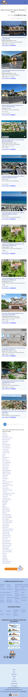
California (2, 589)
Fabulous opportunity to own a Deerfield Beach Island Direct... (13, 140)
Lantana (4, 491)
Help (14, 678)
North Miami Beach (7, 520)
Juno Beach (5, 478)
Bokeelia (4, 442)
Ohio (16, 600)
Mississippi (18, 584)
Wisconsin (23, 600)
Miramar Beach (6, 514)
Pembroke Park (6, 535)
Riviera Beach (6, 542)
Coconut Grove (6, 447)
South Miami (5, 548)
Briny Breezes (6, 446)
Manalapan (5, 501)
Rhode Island (24, 586)
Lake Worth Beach (7, 490)
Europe (2, 614)
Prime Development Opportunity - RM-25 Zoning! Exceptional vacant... (13, 177)
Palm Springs (5, 532)
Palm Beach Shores (7, 530)
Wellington (5, 559)
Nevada (17, 586)
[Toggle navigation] (25, 2)
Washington (24, 597)
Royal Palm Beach (7, 543)
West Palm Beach (7, 561)
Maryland (9, 595)
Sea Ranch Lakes (6, 545)
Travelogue (14, 685)
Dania (3, 454)
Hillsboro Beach (6, 473)
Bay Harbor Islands (7, 438)
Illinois (8, 584)
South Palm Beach (7, 550)
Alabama (2, 584)
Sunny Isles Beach (7, 551)
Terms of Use (24, 691)
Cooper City (5, 449)
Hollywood (5, 475)
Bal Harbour (5, 436)
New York (17, 595)
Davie (3, 455)
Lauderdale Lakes (7, 494)
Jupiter (4, 480)
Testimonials (14, 683)
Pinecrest (5, 538)
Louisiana (9, 589)
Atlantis (4, 433)
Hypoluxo (4, 477)
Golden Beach (6, 464)
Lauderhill (5, 496)
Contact (14, 681)
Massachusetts (11, 597)
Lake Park (5, 486)
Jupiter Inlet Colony (7, 481)
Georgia (2, 600)
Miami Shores (6, 509)
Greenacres (5, 467)
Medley (4, 504)
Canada (9, 611)
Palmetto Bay (5, 533)
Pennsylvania (24, 584)
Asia (1, 611)
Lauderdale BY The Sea (8, 493)
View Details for (9, 45)
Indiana (9, 586)
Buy (14, 672)
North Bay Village (7, 516)
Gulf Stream (5, 468)
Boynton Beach (6, 444)
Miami (4, 506)
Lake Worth (5, 488)
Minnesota (10, 602)
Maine (8, 592)
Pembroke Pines (6, 537)
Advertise (14, 674)
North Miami (5, 519)
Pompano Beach (6, 540)
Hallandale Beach (7, 470)
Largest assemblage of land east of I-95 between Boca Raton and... (13, 244)
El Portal (4, 459)
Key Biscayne (5, 483)
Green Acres (5, 465)
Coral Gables (5, 451)
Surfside (4, 555)
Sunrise (4, 553)
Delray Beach (5, 457)
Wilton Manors (6, 563)
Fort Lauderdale (6, 462)
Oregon (17, 602)
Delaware (2, 595)
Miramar (4, 512)
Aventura (4, 434)
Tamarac (4, 556)
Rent (14, 669)
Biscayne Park (6, 439)
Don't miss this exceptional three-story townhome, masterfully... (12, 314)
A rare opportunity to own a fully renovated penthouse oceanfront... (13, 348)
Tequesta (4, 558)
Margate (4, 503)
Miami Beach (5, 507)
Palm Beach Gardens (7, 529)
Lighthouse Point (7, 499)
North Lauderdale (7, 517)
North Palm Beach (7, 522)
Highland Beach (6, 472)
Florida (2, 597)
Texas (22, 592)
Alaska (2, 586)
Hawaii (2, 602)
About (14, 676)
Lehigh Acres (5, 498)
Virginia (23, 595)
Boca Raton (5, 441)
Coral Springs (5, 452)
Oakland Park (5, 524)
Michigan (9, 600)
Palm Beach (5, 527)
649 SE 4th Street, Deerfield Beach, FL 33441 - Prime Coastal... (12, 106)
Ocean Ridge (5, 525)
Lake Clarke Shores (7, 485)
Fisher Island (5, 460)
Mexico (9, 614)
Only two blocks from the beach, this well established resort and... (13, 381)
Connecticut (3, 592)
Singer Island (5, 546)
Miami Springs (6, 511)
